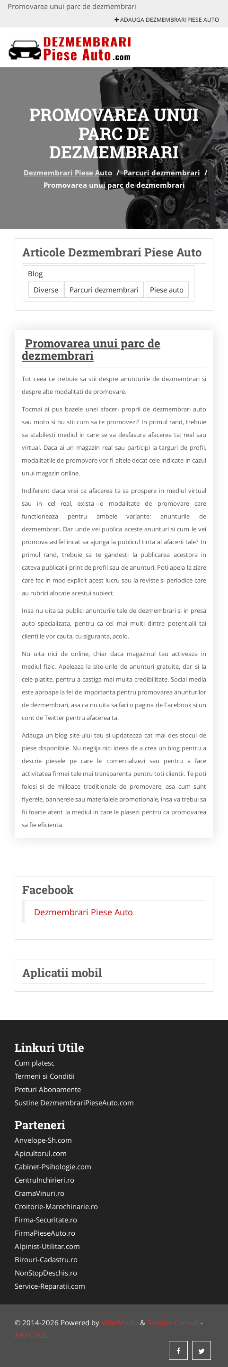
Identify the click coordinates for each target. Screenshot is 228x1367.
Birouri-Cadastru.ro (46, 1259)
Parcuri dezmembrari (161, 172)
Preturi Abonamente (48, 1089)
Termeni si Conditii (45, 1076)
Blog (35, 273)
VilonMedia (119, 1322)
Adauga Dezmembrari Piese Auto (166, 20)
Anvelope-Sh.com (43, 1140)
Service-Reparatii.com (50, 1286)
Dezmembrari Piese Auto (68, 172)
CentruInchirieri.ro (44, 1180)
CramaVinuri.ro (39, 1193)
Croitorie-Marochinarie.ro (56, 1206)
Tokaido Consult (173, 1322)
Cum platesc (34, 1062)
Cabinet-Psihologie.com (53, 1166)
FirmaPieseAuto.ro (45, 1233)
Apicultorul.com (41, 1153)
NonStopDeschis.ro (46, 1272)
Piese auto (167, 289)
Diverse (46, 289)
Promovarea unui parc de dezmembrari (91, 349)
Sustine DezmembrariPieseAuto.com (74, 1102)
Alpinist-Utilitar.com (47, 1246)
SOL (41, 1335)
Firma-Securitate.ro (46, 1219)
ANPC (24, 1335)
